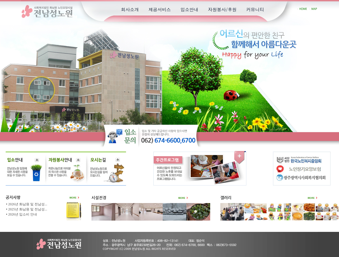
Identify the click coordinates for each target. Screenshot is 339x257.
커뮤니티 (255, 9)
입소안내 (189, 9)
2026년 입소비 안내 (22, 214)
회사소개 (130, 9)
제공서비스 (159, 9)
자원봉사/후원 (222, 9)
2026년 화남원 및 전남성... (27, 204)
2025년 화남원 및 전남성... (27, 209)
